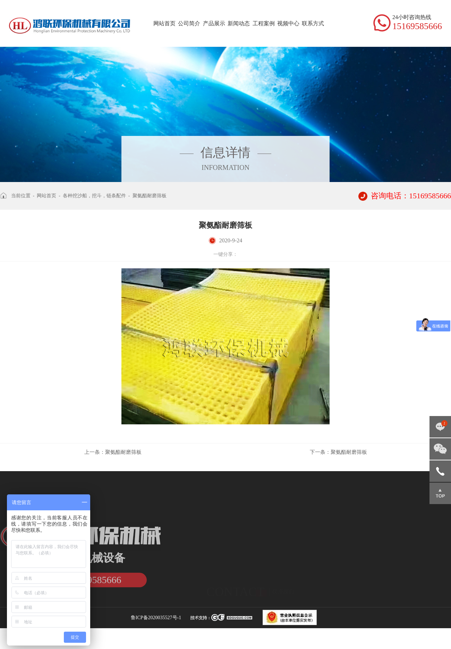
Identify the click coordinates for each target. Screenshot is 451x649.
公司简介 (189, 23)
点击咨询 (440, 427)
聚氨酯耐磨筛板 (150, 195)
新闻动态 (239, 23)
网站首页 (164, 23)
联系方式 (313, 23)
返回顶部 (440, 493)
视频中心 (288, 23)
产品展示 (214, 23)
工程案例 (264, 23)
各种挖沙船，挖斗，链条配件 (94, 195)
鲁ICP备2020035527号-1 (156, 617)
